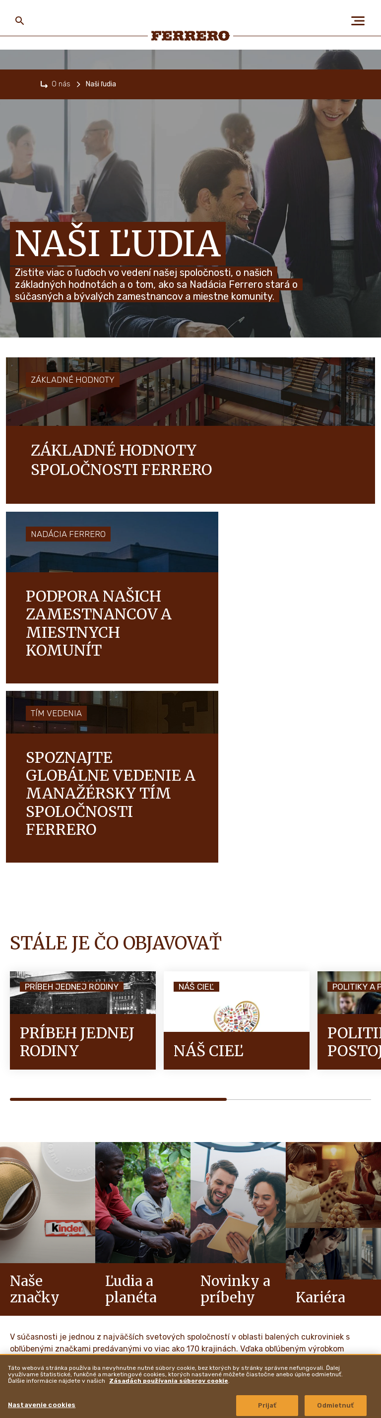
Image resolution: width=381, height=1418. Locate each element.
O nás (61, 84)
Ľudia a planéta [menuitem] (42, 1251)
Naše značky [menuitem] (35, 1276)
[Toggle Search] (20, 21)
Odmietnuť (335, 1405)
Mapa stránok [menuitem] (135, 1311)
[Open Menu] (361, 21)
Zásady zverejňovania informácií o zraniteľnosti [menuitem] (292, 1283)
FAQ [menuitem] (122, 1225)
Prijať (267, 1405)
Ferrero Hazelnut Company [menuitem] (287, 1223)
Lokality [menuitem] (256, 1314)
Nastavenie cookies (41, 1405)
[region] (190, 1386)
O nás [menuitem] (21, 1225)
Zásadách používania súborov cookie (168, 1380)
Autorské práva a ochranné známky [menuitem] (294, 1251)
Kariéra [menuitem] (26, 1301)
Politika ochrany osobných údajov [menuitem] (164, 1251)
